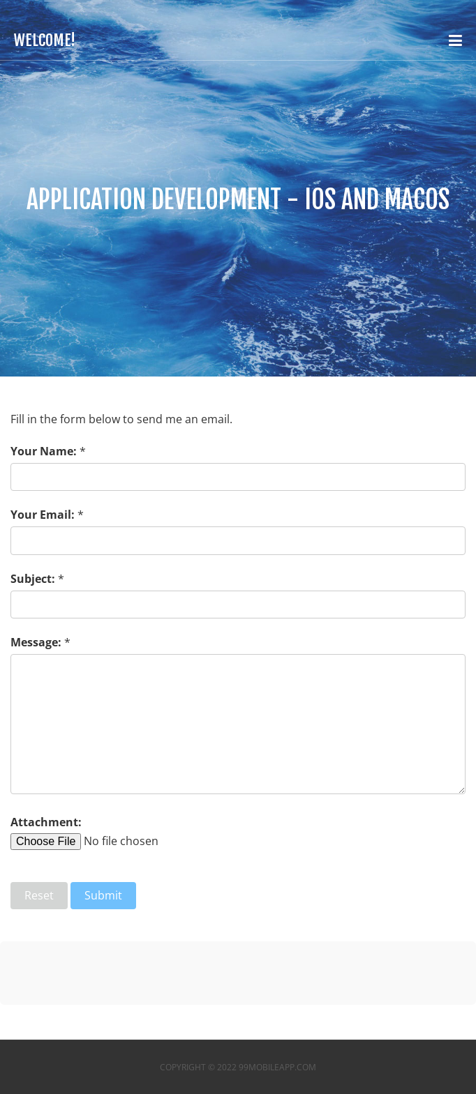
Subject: (32, 578)
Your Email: (42, 514)
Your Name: (43, 451)
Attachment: (46, 822)
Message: (35, 642)
